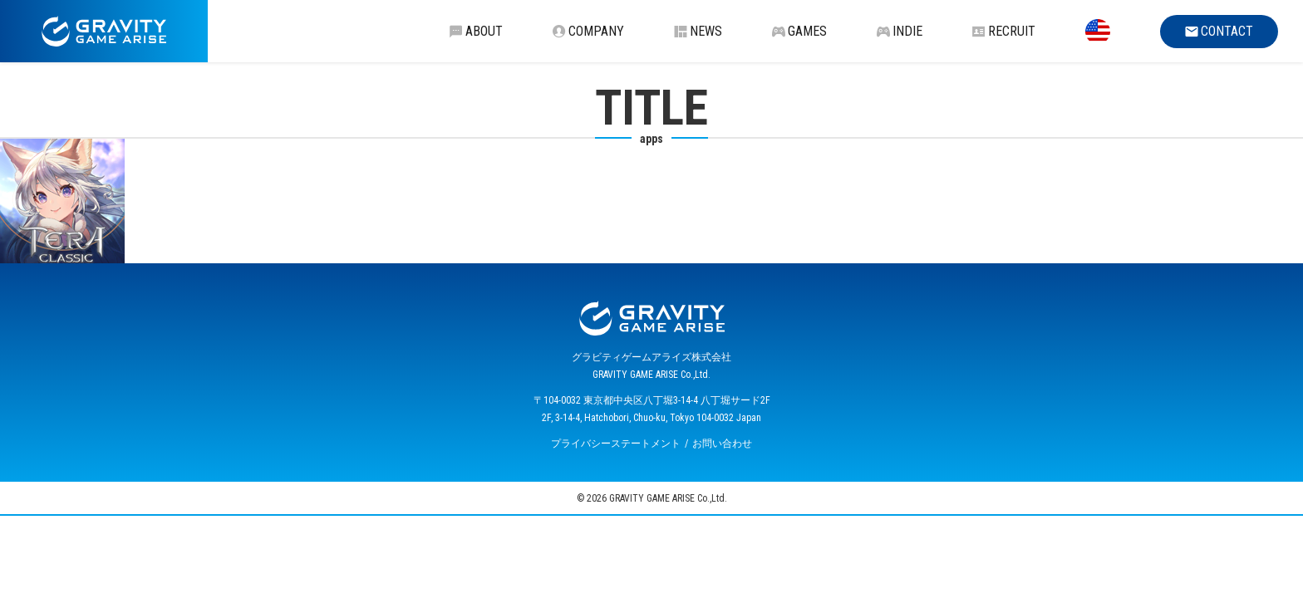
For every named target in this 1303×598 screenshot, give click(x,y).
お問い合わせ (722, 443)
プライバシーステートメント (616, 443)
